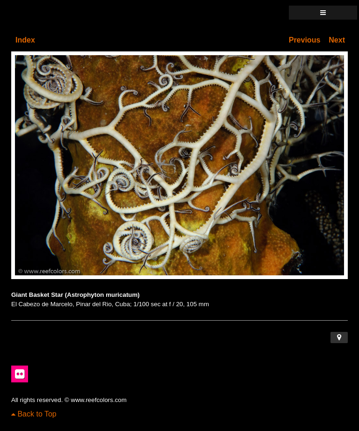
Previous (305, 40)
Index (25, 40)
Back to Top (34, 414)
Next (337, 40)
